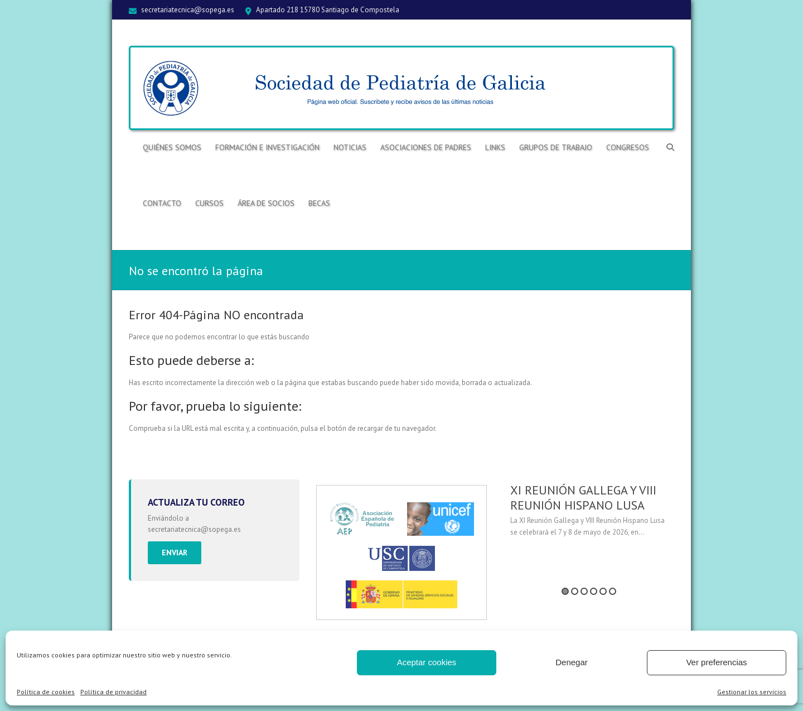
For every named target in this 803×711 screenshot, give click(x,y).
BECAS (319, 203)
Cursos (209, 203)
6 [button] (612, 591)
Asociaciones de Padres (425, 147)
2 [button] (574, 591)
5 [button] (603, 591)
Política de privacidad (113, 692)
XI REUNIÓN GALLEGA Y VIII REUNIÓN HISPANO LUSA (583, 497)
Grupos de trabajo (555, 147)
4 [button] (593, 591)
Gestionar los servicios (751, 692)
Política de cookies (46, 692)
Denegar (571, 662)
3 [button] (584, 591)
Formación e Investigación (267, 147)
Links (495, 147)
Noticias (349, 147)
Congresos (627, 147)
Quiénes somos (172, 147)
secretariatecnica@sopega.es (187, 10)
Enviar (174, 552)
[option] (589, 514)
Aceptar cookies (427, 662)
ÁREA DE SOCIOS (266, 203)
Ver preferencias (716, 662)
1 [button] (565, 591)
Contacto (162, 203)
